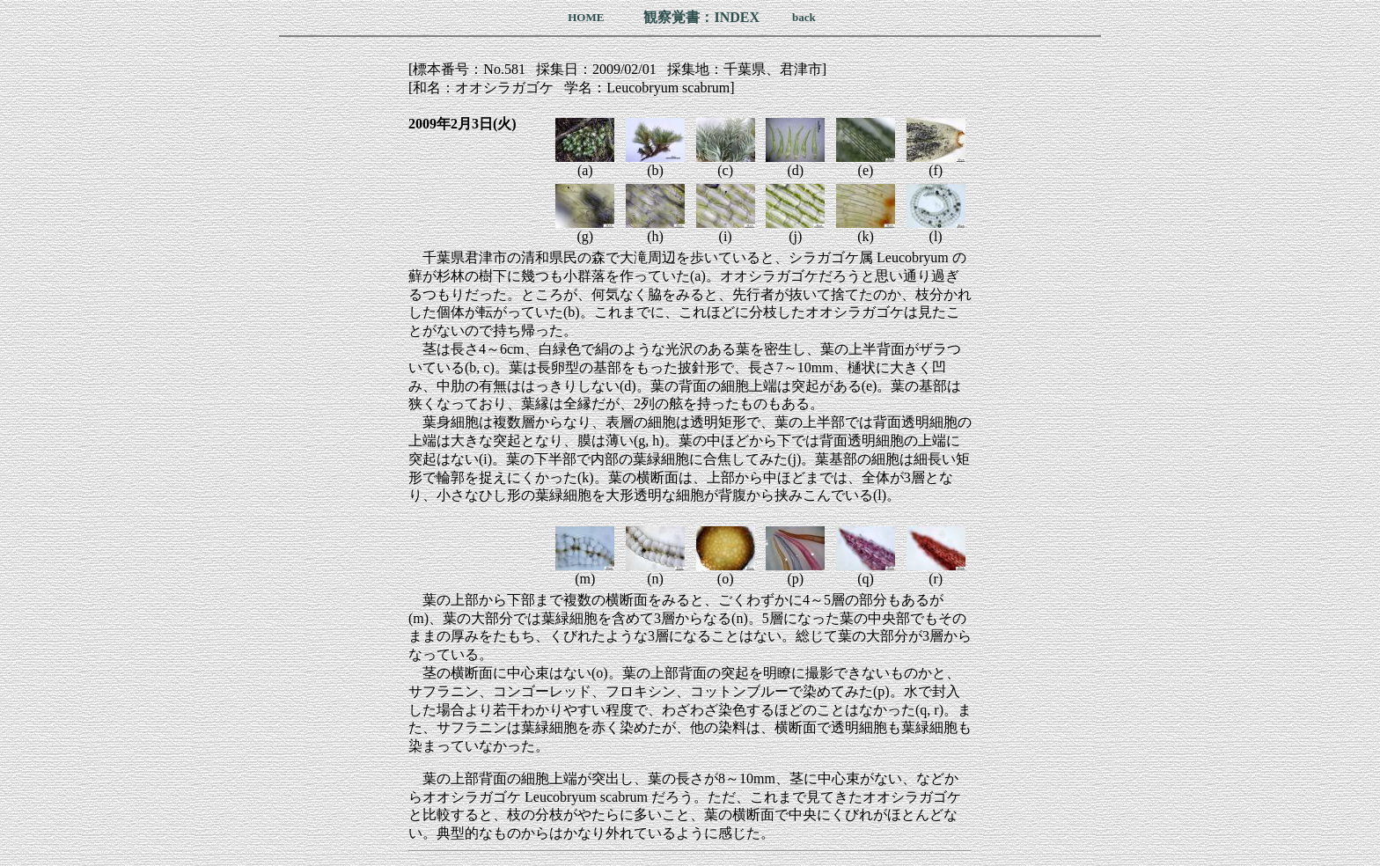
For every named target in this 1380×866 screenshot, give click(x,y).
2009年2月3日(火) (462, 123)
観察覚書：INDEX (701, 17)
